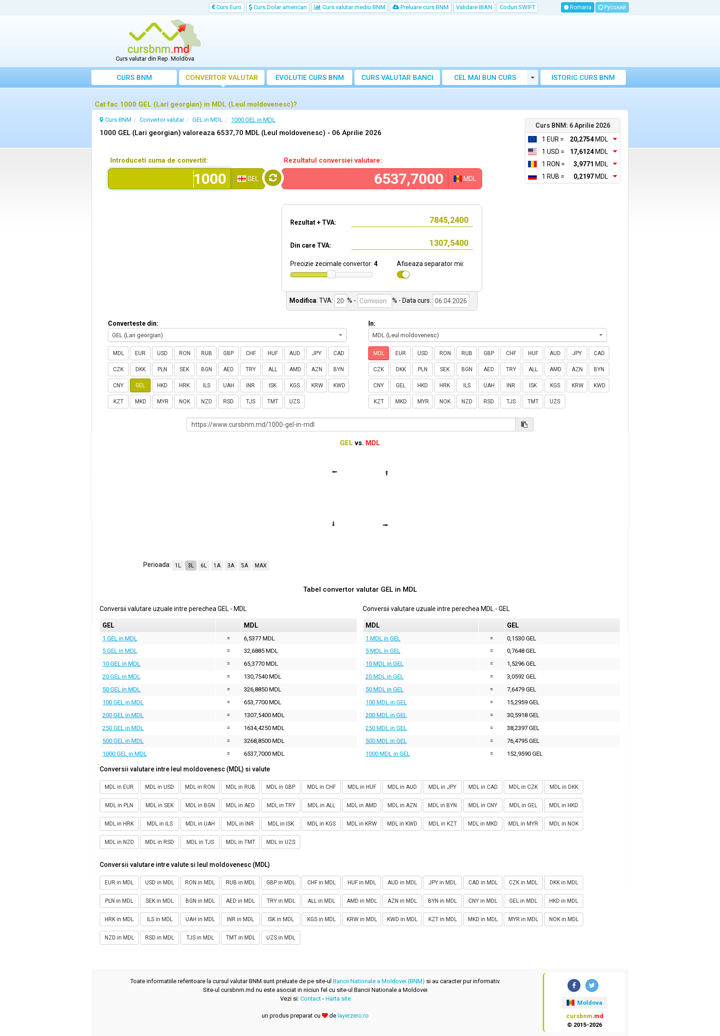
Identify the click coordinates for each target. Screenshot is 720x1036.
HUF (273, 353)
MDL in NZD (119, 842)
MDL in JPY (442, 787)
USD (162, 353)
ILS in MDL (160, 919)
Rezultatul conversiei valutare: (333, 160)
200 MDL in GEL (386, 715)
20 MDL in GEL (385, 676)
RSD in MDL (159, 937)
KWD (339, 385)
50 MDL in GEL (385, 689)
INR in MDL (240, 919)
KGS (295, 385)
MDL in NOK (564, 824)
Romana (577, 7)
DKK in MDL (564, 882)
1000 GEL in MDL (124, 753)
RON (185, 353)
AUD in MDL (402, 882)
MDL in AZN (402, 805)
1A (217, 565)
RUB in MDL (240, 882)
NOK (184, 401)
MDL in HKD (563, 805)
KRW (317, 385)
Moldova (584, 1002)
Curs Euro (227, 7)
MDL (118, 353)
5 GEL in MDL (119, 650)
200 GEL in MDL (123, 715)
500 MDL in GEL (386, 740)
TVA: (326, 300)
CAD (338, 353)
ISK (272, 385)
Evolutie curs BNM (310, 78)
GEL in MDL (523, 901)
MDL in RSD (159, 842)
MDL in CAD (483, 787)
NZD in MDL (119, 937)
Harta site (338, 998)
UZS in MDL (280, 937)
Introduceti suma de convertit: (159, 160)
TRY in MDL (281, 901)
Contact (310, 998)
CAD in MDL (483, 882)
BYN (338, 369)
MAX (261, 565)
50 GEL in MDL (121, 689)
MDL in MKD (483, 824)
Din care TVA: (310, 245)
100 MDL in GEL (386, 702)
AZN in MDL (402, 901)
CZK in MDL (523, 882)
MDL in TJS (200, 842)
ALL (272, 369)
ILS (206, 385)
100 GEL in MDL (123, 702)
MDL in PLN (119, 805)
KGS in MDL (321, 919)
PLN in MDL (119, 901)
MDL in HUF (362, 787)
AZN (316, 369)
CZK (118, 369)
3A (230, 565)
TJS (250, 401)
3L (191, 565)
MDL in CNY (482, 805)
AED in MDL (240, 901)
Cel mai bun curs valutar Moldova (485, 79)
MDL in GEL (523, 805)
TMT (272, 401)
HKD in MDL (563, 901)
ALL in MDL (321, 901)
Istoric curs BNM (583, 78)
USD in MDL (159, 882)
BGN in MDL (200, 901)
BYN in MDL (442, 901)
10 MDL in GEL (385, 663)
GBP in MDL (280, 882)
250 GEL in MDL (123, 728)
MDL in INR (240, 824)
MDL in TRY (281, 805)
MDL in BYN (442, 805)
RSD (228, 401)
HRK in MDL (119, 919)
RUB (206, 353)
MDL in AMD (362, 805)
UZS (294, 401)
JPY (316, 353)
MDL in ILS (160, 824)
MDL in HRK (119, 824)
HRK (184, 385)
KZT (118, 401)
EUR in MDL (119, 882)
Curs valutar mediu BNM (349, 7)
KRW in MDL (362, 919)
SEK (184, 369)
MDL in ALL (321, 805)
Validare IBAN (474, 7)
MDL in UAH (200, 824)
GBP (228, 353)
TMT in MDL (240, 937)
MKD (140, 401)
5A (244, 565)
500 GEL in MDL (123, 740)
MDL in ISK (281, 824)
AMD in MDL (362, 901)
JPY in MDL (442, 882)
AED (228, 369)
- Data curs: (415, 300)
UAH (228, 385)
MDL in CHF (321, 787)
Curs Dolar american (278, 7)
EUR (140, 353)
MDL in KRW (362, 824)
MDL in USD (159, 787)
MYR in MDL (523, 919)
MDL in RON (200, 787)
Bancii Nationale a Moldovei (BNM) (379, 981)
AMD (295, 369)
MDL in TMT (240, 842)
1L (178, 565)
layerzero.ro (353, 1015)
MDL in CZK (523, 787)
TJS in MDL (200, 937)
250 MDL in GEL (386, 728)
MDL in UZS (280, 842)
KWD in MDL (402, 919)
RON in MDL (200, 882)
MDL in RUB (240, 787)
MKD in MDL (483, 919)
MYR (163, 401)
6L (204, 565)
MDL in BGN (200, 805)
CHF (251, 353)
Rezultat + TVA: (313, 222)
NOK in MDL (564, 919)
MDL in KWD (402, 824)
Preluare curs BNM (421, 7)
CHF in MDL (321, 882)
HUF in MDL (362, 882)
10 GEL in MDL (121, 663)
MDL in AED (240, 805)
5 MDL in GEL (383, 650)
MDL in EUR (119, 787)
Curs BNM (134, 78)
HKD (162, 385)
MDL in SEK (160, 805)
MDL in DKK (564, 787)
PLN (162, 369)
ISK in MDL (281, 919)
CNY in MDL (482, 901)
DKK (140, 369)
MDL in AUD (402, 787)
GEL (140, 385)
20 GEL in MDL (121, 676)
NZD (206, 401)
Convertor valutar (222, 78)
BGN (206, 369)
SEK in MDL (160, 901)
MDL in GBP (280, 787)
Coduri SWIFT (517, 7)
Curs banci (397, 78)
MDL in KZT (442, 824)
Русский (612, 7)
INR (250, 385)
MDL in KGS (321, 824)
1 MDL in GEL (383, 638)
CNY (118, 385)
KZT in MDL (442, 919)
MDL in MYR (523, 824)
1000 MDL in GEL (388, 753)
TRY (251, 369)
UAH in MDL (200, 919)
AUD (294, 353)
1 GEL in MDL (119, 638)
